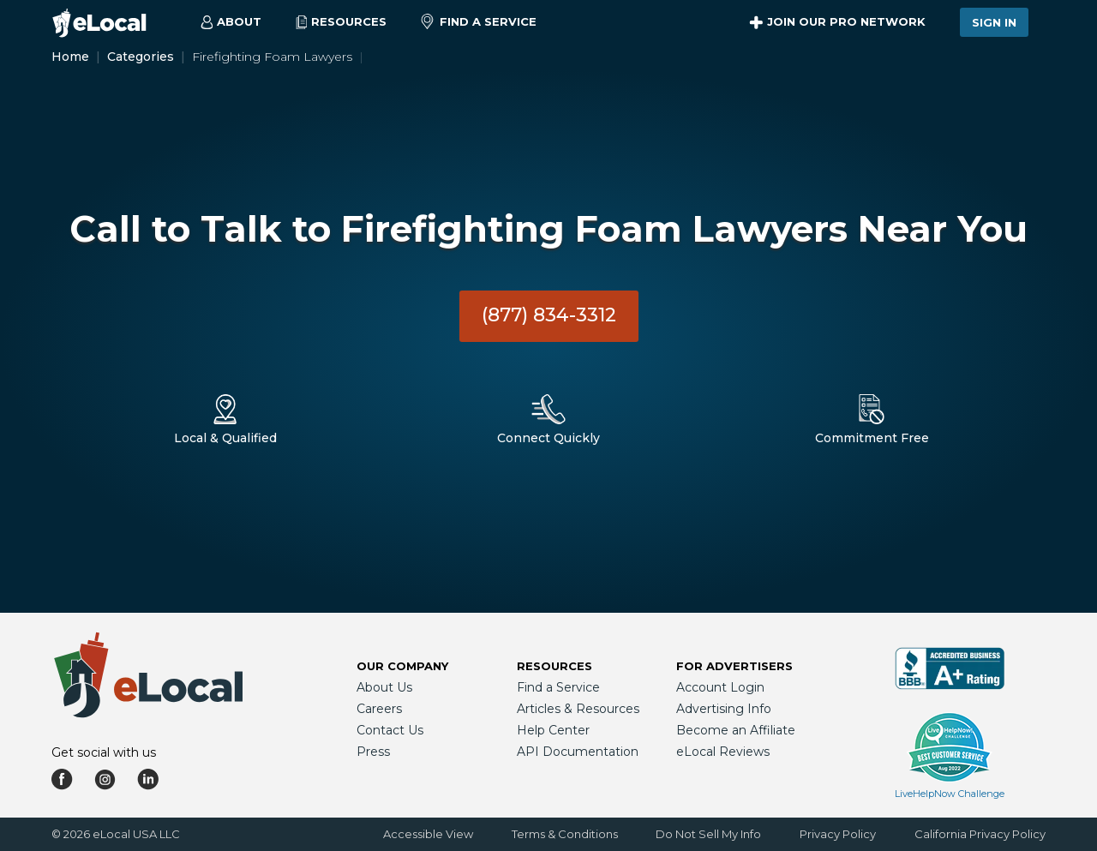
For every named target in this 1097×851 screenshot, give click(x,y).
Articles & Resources (578, 708)
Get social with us (103, 752)
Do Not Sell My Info (708, 834)
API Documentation (577, 751)
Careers (379, 708)
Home (70, 56)
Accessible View (428, 834)
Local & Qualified (225, 438)
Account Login (720, 687)
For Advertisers (734, 666)
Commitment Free (872, 438)
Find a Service (479, 22)
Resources (554, 666)
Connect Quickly (548, 438)
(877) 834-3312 (549, 315)
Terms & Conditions (565, 834)
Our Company (402, 666)
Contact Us (390, 730)
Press (373, 751)
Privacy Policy (838, 834)
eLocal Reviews (723, 751)
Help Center (553, 730)
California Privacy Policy (980, 834)
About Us (384, 687)
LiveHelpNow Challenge (949, 794)
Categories (140, 56)
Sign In (994, 22)
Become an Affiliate (735, 730)
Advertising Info (723, 708)
